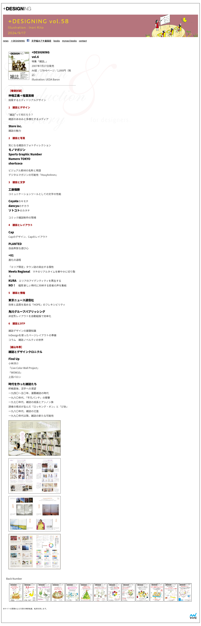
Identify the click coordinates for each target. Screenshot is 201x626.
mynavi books (69, 40)
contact (83, 40)
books (56, 40)
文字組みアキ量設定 (41, 40)
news (5, 40)
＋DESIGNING (18, 40)
